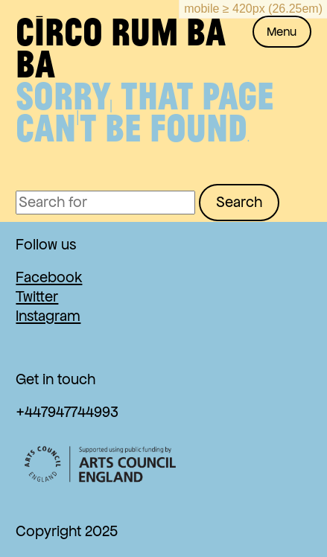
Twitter (37, 296)
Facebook (49, 277)
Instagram (48, 316)
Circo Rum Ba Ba (121, 47)
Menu (281, 31)
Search (239, 202)
